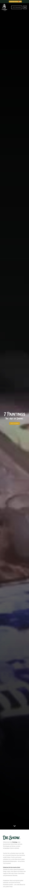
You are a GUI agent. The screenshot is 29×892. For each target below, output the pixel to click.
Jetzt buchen (17, 7)
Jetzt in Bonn (14, 423)
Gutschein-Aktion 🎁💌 (15, 1)
